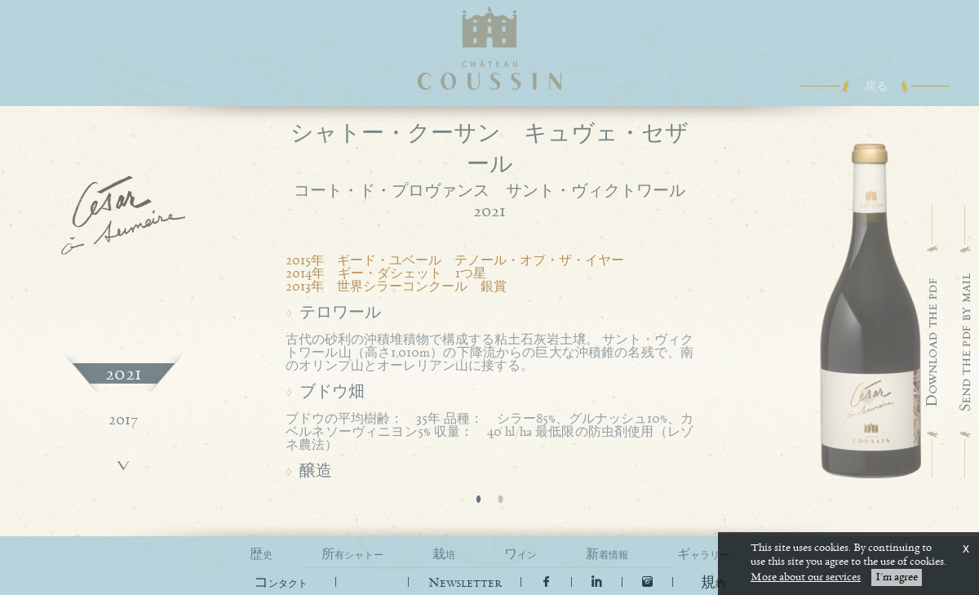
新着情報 (607, 554)
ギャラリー (703, 554)
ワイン (520, 554)
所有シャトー (352, 554)
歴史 (261, 554)
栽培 (443, 554)
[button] (713, 583)
